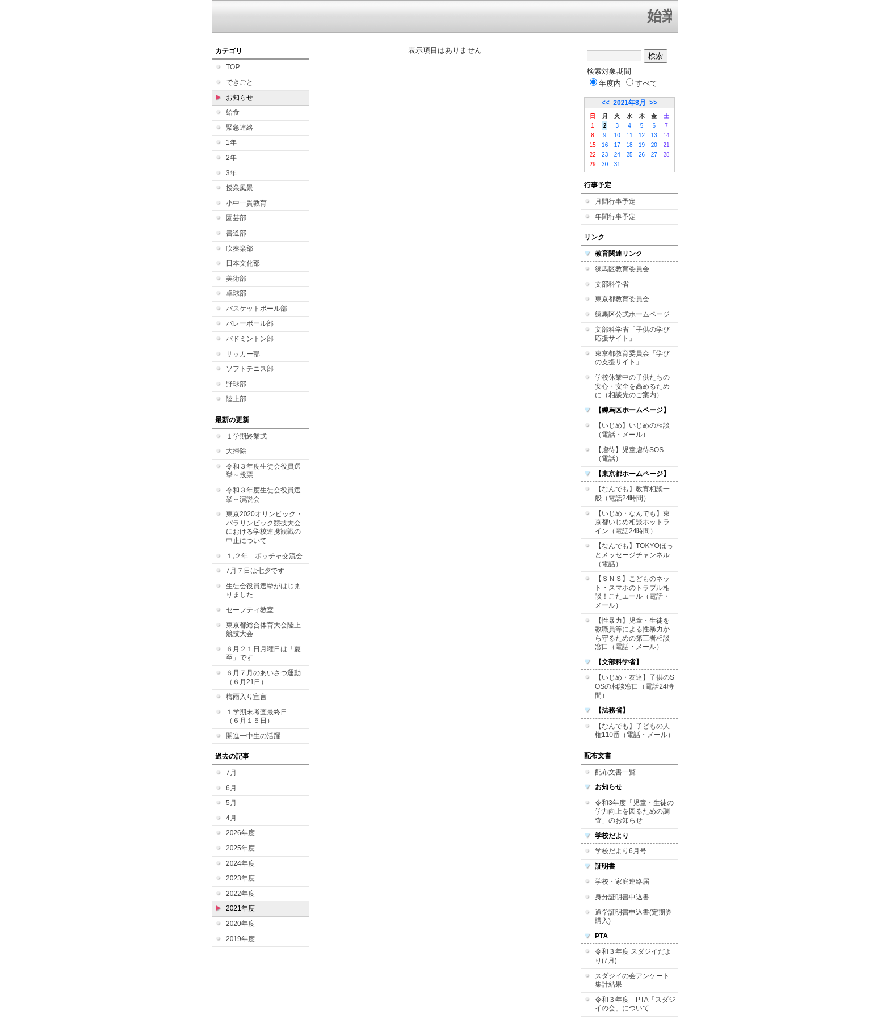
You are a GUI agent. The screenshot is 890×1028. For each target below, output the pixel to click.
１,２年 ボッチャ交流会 (264, 556)
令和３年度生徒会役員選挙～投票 (263, 470)
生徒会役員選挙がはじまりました (263, 590)
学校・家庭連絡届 (622, 882)
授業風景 (239, 188)
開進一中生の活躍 (253, 736)
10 (617, 135)
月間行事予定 (615, 201)
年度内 (605, 83)
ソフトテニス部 (250, 369)
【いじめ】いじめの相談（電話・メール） (632, 430)
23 (605, 154)
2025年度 (240, 848)
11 (629, 135)
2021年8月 (629, 103)
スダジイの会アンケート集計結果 (632, 980)
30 (605, 164)
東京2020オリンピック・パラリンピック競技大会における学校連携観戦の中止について (264, 527)
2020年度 (240, 924)
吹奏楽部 (239, 248)
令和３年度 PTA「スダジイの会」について (635, 1004)
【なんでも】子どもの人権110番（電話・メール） (634, 730)
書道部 (236, 233)
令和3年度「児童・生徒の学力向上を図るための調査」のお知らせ (634, 811)
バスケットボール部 (256, 309)
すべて (641, 83)
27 (654, 154)
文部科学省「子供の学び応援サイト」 (632, 334)
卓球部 (236, 293)
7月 (231, 773)
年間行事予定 (615, 217)
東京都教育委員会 (622, 299)
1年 (231, 142)
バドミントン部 (250, 339)
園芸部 (236, 218)
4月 (231, 818)
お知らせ (239, 98)
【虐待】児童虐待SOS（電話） (629, 454)
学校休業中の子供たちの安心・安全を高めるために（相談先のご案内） (632, 386)
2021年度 (240, 908)
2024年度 (240, 863)
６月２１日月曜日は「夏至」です (263, 653)
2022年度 (240, 894)
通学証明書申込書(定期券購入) (633, 916)
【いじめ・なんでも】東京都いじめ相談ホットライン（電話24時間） (632, 522)
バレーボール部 (250, 323)
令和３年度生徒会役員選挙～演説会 (263, 494)
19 (642, 145)
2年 (231, 158)
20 (654, 145)
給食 (233, 112)
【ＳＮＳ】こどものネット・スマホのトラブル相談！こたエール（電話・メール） (632, 592)
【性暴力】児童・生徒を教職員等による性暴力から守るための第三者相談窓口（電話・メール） (632, 634)
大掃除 (236, 451)
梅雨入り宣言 (246, 697)
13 (654, 135)
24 (617, 154)
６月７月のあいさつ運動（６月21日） (263, 677)
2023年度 (240, 878)
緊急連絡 (239, 128)
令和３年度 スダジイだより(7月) (633, 955)
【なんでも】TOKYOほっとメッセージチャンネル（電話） (634, 554)
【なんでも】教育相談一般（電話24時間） (632, 493)
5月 (231, 803)
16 (605, 145)
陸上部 (236, 399)
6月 (231, 788)
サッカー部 (243, 354)
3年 (231, 173)
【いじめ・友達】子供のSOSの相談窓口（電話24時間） (634, 686)
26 (642, 154)
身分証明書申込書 (622, 897)
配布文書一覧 (615, 772)
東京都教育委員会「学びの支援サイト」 (632, 357)
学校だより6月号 (620, 851)
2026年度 (240, 833)
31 (617, 164)
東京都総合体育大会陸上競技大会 (263, 629)
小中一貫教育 (246, 203)
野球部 (236, 384)
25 (629, 154)
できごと (239, 82)
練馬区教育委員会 (622, 269)
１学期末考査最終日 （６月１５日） (260, 716)
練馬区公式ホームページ (632, 314)
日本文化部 (243, 263)
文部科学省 (612, 284)
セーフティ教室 (250, 610)
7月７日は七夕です (255, 571)
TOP (233, 67)
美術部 (236, 279)
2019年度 (240, 939)
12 (642, 135)
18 (629, 145)
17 (617, 145)
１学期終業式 (246, 436)
